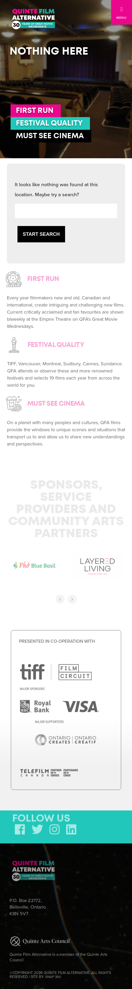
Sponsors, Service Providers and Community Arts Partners (66, 508)
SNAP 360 (53, 975)
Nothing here (49, 51)
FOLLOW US (41, 817)
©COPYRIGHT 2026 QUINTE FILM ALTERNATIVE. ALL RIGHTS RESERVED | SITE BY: (60, 973)
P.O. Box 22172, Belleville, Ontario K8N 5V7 (28, 905)
